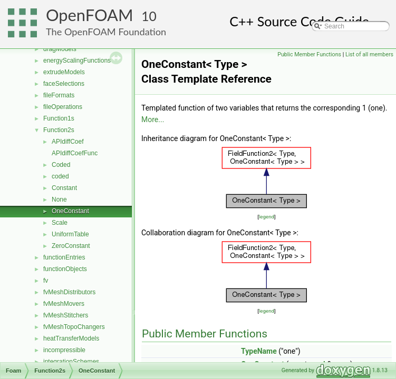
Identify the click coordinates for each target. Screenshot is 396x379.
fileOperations (62, 107)
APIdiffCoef (67, 141)
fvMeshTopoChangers (74, 327)
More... (152, 119)
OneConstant (70, 211)
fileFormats (58, 95)
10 (149, 16)
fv (45, 280)
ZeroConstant (71, 246)
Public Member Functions (309, 54)
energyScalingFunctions (77, 60)
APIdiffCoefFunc (75, 153)
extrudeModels (64, 72)
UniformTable (70, 234)
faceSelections (63, 83)
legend (266, 217)
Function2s (58, 130)
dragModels (59, 49)
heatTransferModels (71, 338)
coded (60, 176)
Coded (61, 164)
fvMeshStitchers (65, 315)
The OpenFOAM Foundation (106, 31)
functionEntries (64, 257)
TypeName (259, 351)
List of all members (369, 54)
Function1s (58, 118)
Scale (59, 222)
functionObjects (65, 269)
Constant (64, 188)
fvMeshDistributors (69, 292)
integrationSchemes (71, 361)
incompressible (64, 350)
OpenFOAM (89, 15)
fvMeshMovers (63, 303)
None (59, 199)
